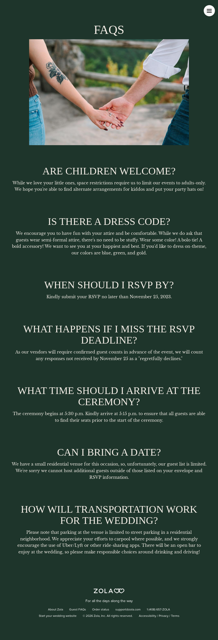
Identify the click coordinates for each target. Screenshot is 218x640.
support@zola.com (128, 609)
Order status (100, 609)
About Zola (55, 609)
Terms (175, 616)
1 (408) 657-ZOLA (158, 609)
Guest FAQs (77, 609)
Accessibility (147, 616)
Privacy (163, 616)
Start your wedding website (58, 616)
